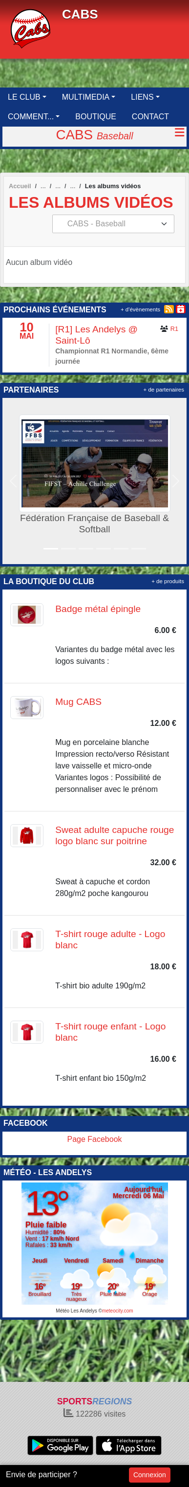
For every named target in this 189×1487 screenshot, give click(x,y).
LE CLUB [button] (24, 97)
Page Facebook (94, 1139)
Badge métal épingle (98, 609)
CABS (80, 14)
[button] (13, 481)
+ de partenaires (164, 390)
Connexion (149, 1475)
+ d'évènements (140, 309)
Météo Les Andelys (76, 1310)
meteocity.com (117, 1310)
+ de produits (167, 581)
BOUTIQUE (95, 116)
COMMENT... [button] (31, 116)
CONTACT (150, 116)
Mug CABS (78, 702)
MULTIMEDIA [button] (85, 97)
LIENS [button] (142, 97)
